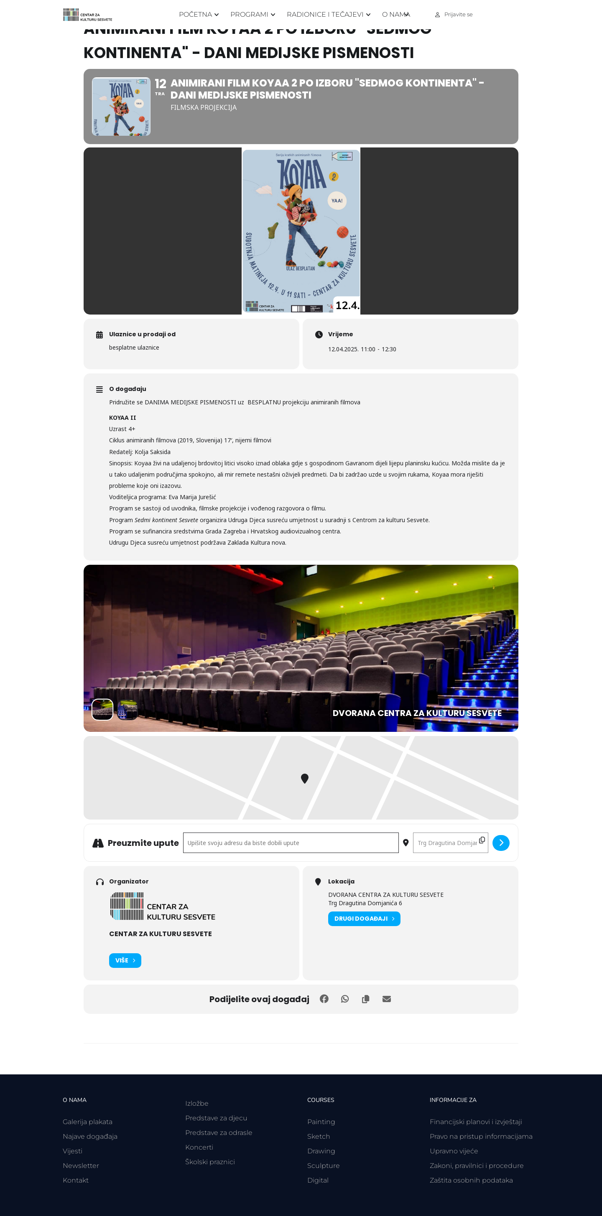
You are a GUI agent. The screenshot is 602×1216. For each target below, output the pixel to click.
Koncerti (199, 1147)
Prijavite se (458, 14)
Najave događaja (90, 1136)
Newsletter (81, 1166)
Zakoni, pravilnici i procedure (477, 1166)
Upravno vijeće (454, 1151)
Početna (195, 14)
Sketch (318, 1136)
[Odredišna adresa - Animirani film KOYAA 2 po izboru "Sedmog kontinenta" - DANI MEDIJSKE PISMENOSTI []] (450, 843)
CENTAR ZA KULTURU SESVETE (160, 934)
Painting (321, 1122)
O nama (396, 14)
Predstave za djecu (216, 1118)
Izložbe (197, 1103)
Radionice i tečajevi (325, 14)
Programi (249, 14)
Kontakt (76, 1180)
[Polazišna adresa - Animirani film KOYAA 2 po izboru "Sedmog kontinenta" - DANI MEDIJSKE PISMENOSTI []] (291, 843)
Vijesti (72, 1151)
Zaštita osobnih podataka (471, 1180)
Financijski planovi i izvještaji (476, 1122)
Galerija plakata (87, 1122)
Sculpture (323, 1166)
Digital (318, 1180)
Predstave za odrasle (219, 1133)
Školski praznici (210, 1162)
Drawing (321, 1151)
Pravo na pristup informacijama (481, 1136)
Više (125, 960)
